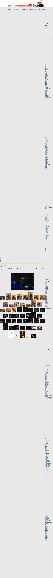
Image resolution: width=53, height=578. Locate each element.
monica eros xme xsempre (48, 395)
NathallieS (46, 405)
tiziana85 (46, 537)
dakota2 (46, 146)
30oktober (46, 29)
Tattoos (42, 9)
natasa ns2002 (47, 404)
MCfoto (46, 376)
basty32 (46, 90)
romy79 (46, 476)
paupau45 (46, 431)
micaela (46, 383)
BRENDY (46, 104)
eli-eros (46, 168)
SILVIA (46, 506)
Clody (46, 129)
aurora (46, 83)
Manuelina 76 (47, 349)
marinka (46, 367)
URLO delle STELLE (48, 542)
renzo (46, 471)
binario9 (46, 99)
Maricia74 (46, 361)
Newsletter (31, 9)
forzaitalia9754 (47, 236)
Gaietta (46, 245)
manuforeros (47, 350)
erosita (46, 202)
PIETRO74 (46, 443)
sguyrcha (46, 504)
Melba (46, 377)
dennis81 (46, 159)
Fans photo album (23, 9)
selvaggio (46, 501)
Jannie (46, 294)
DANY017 (46, 150)
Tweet (44, 270)
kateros (46, 313)
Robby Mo (46, 472)
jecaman (46, 295)
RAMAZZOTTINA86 (48, 465)
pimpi (46, 446)
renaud (46, 470)
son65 (46, 512)
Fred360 (46, 240)
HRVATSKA (47, 279)
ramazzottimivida (47, 464)
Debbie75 (46, 155)
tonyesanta (46, 540)
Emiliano (46, 176)
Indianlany (46, 286)
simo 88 (46, 508)
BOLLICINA (47, 102)
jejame (46, 296)
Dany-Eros (46, 149)
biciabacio (46, 98)
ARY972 (46, 79)
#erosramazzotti (8, 258)
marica (46, 359)
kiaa (45, 315)
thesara (46, 532)
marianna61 (46, 357)
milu (45, 388)
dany (46, 148)
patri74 (46, 430)
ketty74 (46, 314)
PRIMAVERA (47, 450)
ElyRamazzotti (47, 173)
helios (46, 277)
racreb (46, 454)
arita (45, 76)
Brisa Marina (47, 105)
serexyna (46, 503)
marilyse (46, 366)
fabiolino (46, 222)
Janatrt (46, 293)
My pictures (46, 400)
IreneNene (46, 289)
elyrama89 (46, 172)
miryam (46, 390)
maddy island (47, 348)
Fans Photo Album (2, 263)
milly (46, 387)
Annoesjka (46, 69)
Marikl (46, 363)
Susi (45, 524)
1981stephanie (47, 28)
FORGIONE (47, 235)
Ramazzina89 (47, 460)
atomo (46, 82)
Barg (46, 89)
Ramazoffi (46, 458)
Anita (46, 63)
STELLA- (46, 516)
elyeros (46, 171)
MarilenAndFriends (47, 364)
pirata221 (46, 447)
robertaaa (46, 473)
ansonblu (46, 70)
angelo (46, 60)
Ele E (46, 167)
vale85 (46, 546)
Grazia (46, 273)
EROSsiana (46, 208)
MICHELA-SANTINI (48, 384)
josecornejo (46, 306)
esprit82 (46, 217)
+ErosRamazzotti (3, 260)
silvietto (46, 507)
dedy (46, 158)
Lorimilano (46, 339)
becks (46, 92)
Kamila (46, 311)
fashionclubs (47, 226)
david (46, 154)
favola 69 (46, 230)
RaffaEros (46, 456)
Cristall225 (46, 139)
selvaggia (46, 500)
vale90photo (47, 547)
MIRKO (46, 389)
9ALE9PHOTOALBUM (48, 32)
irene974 (46, 288)
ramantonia (46, 457)
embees (46, 175)
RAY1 (46, 467)
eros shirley (46, 214)
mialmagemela (47, 382)
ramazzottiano (47, 462)
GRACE (46, 272)
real (45, 468)
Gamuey (46, 246)
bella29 (46, 93)
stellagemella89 (47, 519)
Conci (46, 130)
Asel (45, 80)
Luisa (46, 345)
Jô (45, 310)
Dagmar (46, 144)
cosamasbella (47, 134)
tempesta (46, 531)
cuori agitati (46, 142)
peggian (46, 432)
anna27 (46, 65)
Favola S (46, 231)
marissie (46, 368)
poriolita (46, 449)
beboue (46, 91)
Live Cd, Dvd (28, 9)
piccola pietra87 (47, 440)
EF (45, 165)
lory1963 (46, 340)
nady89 (46, 401)
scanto (46, 498)
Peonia (46, 434)
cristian (46, 140)
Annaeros (46, 66)
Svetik (46, 526)
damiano (46, 147)
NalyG (46, 403)
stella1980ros (47, 517)
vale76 (46, 545)
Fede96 (46, 233)
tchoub (46, 529)
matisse (46, 374)
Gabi (46, 243)
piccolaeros (46, 439)
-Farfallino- (46, 27)
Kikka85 (46, 317)
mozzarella (46, 396)
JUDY (46, 309)
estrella (46, 219)
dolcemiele (46, 162)
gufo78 (46, 274)
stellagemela (47, 518)
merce (46, 379)
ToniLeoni (46, 539)
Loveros (46, 341)
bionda (46, 100)
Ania (46, 62)
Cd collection (13, 9)
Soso (46, 513)
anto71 (46, 72)
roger (46, 474)
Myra (46, 399)
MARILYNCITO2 (47, 365)
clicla (46, 128)
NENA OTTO (47, 406)
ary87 (46, 78)
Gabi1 (46, 244)
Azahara (46, 85)
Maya (46, 375)
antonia (46, 74)
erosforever (46, 199)
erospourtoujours (47, 206)
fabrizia (46, 223)
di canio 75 (46, 161)
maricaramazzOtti (47, 360)
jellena (46, 300)
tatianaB (46, 528)
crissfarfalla (46, 136)
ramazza (46, 459)
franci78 (46, 239)
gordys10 (46, 271)
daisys (46, 145)
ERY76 (46, 216)
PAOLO (46, 428)
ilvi (45, 284)
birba (46, 101)
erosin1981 (46, 200)
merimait (46, 380)
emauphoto (46, 174)
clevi (46, 127)
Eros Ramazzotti (3, 258)
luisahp (46, 346)
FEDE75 (46, 232)
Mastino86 (46, 372)
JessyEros (46, 303)
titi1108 (46, 535)
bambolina (46, 87)
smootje (46, 510)
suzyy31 (46, 525)
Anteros (46, 71)
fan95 (46, 224)
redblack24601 (47, 469)
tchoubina (46, 530)
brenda (46, 103)
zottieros (46, 572)
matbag (46, 373)
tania (46, 527)
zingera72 (46, 571)
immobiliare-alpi (47, 285)
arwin (46, 77)
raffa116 (46, 455)
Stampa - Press (38, 9)
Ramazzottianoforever (48, 463)
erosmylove (46, 204)
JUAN (46, 307)
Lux (45, 347)
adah (45, 33)
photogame (46, 437)
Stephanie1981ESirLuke (48, 522)
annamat (46, 67)
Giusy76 (46, 268)
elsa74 (46, 170)
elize (45, 169)
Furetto (46, 241)
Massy (46, 371)
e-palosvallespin (47, 164)
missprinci (46, 391)
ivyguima (46, 292)
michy (46, 385)
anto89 (46, 73)
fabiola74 (46, 221)
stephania (46, 521)
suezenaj (46, 523)
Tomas (46, 538)
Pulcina (46, 452)
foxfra (46, 237)
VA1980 (46, 544)
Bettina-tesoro (47, 96)
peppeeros (46, 435)
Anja (46, 64)
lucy (45, 344)
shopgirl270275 (47, 505)
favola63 (46, 228)
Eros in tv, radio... (18, 9)
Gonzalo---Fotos (47, 270)
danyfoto (46, 153)
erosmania (46, 203)
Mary (46, 370)
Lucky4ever (46, 343)
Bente (46, 94)
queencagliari (47, 453)
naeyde (46, 402)
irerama (46, 290)
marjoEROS (46, 369)
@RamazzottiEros (3, 259)
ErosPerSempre (47, 205)
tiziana (46, 536)
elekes (46, 166)
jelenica (46, 298)
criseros (46, 135)
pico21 (46, 441)
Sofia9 (46, 511)
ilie (45, 283)
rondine (46, 477)
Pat (45, 429)
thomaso (46, 533)
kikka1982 (46, 316)
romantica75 (47, 475)
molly (46, 394)
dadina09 (46, 143)
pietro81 (46, 444)
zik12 (46, 570)
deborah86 (46, 157)
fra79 (46, 238)
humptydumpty (47, 280)
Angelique (46, 59)
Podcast (35, 9)
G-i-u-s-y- (46, 242)
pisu (45, 448)
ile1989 (46, 282)
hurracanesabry (47, 281)
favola (46, 227)
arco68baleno (47, 75)
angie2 (46, 61)
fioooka (46, 234)
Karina (46, 312)
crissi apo (46, 138)
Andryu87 (46, 56)
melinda (46, 378)
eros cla (46, 211)
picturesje (46, 442)
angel (46, 57)
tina (45, 534)
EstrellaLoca (47, 220)
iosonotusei (46, 287)
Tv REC (44, 9)
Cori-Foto (46, 133)
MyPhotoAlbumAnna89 (48, 397)
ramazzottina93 (47, 466)
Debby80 (46, 156)
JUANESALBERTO (48, 308)
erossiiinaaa (46, 209)
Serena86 (46, 502)
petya (46, 436)
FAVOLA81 (46, 229)
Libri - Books (9, 9)
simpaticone (46, 509)
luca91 (46, 342)
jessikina (46, 302)
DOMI (46, 163)
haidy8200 (46, 276)
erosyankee (46, 210)
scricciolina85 (47, 499)
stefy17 (46, 515)
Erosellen (46, 198)
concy (46, 131)
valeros (46, 548)
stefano (46, 514)
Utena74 (46, 543)
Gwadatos (46, 275)
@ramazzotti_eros (3, 261)
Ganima (46, 247)
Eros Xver (46, 215)
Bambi (46, 86)
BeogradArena (47, 95)
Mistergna (46, 392)
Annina (46, 68)
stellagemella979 (47, 520)
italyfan (46, 291)
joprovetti (46, 305)
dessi (46, 160)
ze (45, 569)
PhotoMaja (46, 438)
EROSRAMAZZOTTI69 (48, 207)
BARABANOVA (47, 88)
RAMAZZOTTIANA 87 (48, 461)
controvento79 (47, 132)
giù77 (46, 269)
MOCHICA (46, 393)
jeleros (46, 299)
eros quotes (46, 212)
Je (45, 304)
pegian (46, 433)
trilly (46, 541)
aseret (46, 81)
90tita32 (46, 31)
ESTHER (46, 218)
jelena (46, 297)
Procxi (46, 451)
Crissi (46, 137)
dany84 (46, 151)
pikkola (46, 445)
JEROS (46, 301)
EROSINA (46, 201)
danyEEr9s (46, 152)
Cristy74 (46, 141)
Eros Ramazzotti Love (48, 213)
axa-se (46, 84)
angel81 (46, 58)
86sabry (46, 30)
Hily (45, 278)
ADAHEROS (47, 34)
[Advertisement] (26, 16)
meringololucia (47, 381)
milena (46, 386)
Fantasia (46, 225)
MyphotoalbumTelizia (48, 398)
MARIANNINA (47, 358)
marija (46, 362)
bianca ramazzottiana (48, 97)
